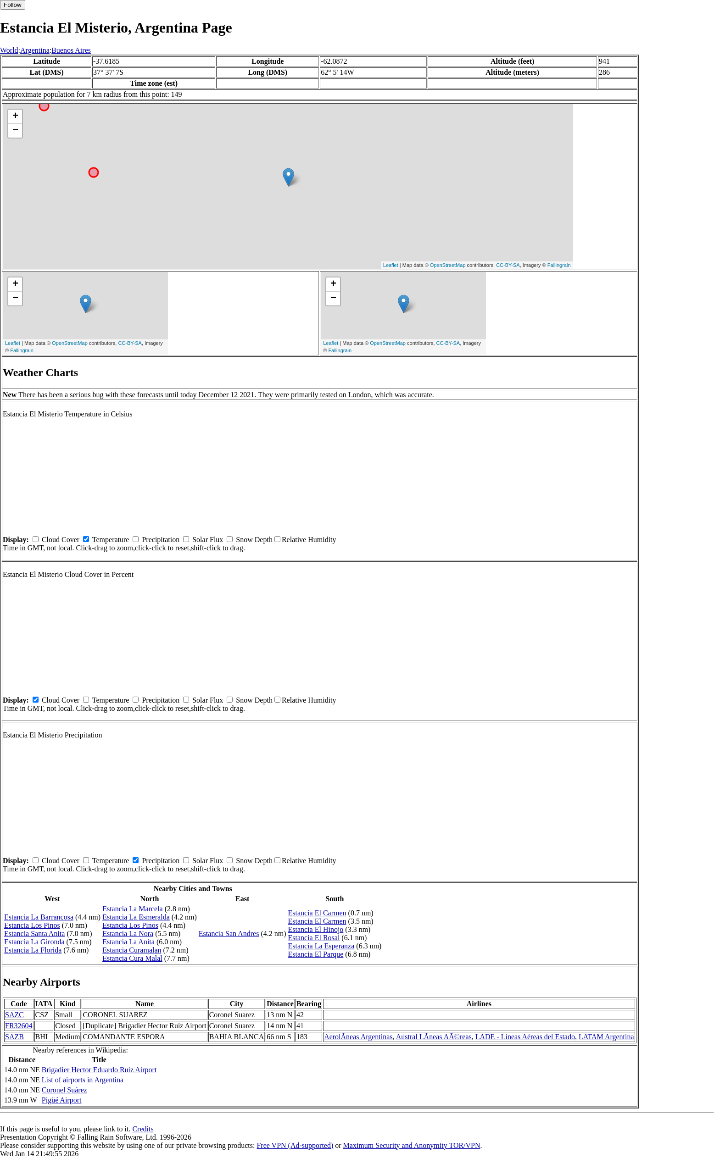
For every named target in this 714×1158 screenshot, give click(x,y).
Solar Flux (207, 539)
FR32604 (19, 1026)
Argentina (35, 50)
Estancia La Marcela (132, 909)
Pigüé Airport (62, 1100)
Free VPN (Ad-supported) (295, 1145)
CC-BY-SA (508, 265)
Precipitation (160, 539)
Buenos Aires (71, 50)
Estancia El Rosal (314, 938)
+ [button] (15, 116)
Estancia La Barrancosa (38, 917)
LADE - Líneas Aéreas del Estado (525, 1037)
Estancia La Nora (127, 933)
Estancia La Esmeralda (136, 917)
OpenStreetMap (448, 265)
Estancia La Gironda (34, 942)
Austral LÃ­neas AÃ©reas (434, 1037)
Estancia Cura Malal (132, 958)
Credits (142, 1129)
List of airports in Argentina (82, 1080)
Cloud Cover (60, 539)
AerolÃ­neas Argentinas (358, 1037)
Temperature (110, 539)
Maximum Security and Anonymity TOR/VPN (411, 1145)
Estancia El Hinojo (315, 929)
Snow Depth (254, 539)
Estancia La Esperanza (321, 946)
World (9, 50)
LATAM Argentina (606, 1037)
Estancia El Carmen (317, 913)
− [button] (15, 131)
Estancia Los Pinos (32, 925)
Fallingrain (559, 265)
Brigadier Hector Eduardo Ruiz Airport (99, 1070)
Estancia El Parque (315, 954)
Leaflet (390, 265)
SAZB (14, 1037)
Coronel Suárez (64, 1090)
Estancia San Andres (229, 933)
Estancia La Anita (128, 942)
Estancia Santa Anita (34, 933)
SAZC (14, 1015)
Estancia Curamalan (131, 950)
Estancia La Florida (32, 950)
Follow (13, 4)
